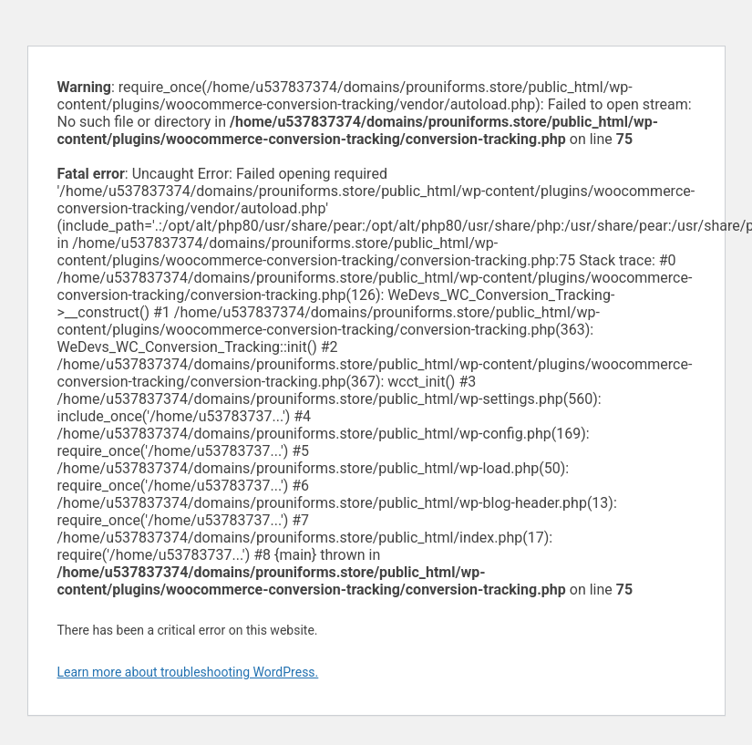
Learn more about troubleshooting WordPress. (188, 672)
